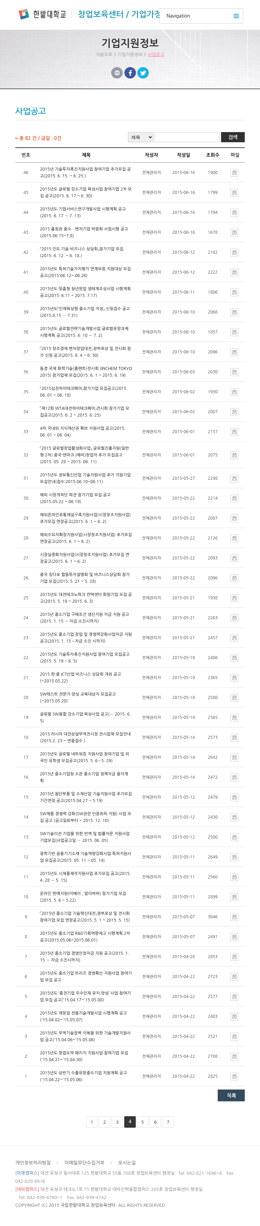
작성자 (151, 155)
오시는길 (127, 1162)
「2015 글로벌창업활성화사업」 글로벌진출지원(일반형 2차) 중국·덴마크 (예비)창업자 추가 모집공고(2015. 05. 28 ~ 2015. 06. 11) (84, 455)
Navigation (178, 16)
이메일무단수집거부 (84, 1162)
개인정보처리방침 (33, 1162)
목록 (231, 1095)
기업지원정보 (129, 54)
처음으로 (104, 54)
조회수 (212, 155)
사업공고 (156, 54)
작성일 (183, 155)
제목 (86, 155)
